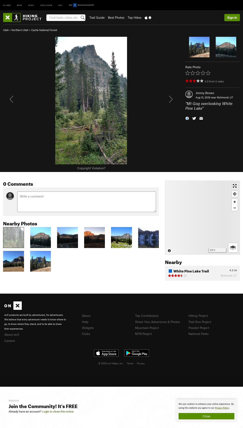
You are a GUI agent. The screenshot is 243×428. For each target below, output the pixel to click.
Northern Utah (19, 30)
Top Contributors (146, 315)
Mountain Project (147, 328)
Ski (60, 5)
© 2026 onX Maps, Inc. (110, 363)
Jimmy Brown (205, 93)
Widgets (88, 328)
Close (206, 416)
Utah (6, 30)
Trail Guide (97, 17)
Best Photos (116, 17)
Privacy (141, 363)
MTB (19, 5)
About (86, 315)
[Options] (233, 247)
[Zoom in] (235, 202)
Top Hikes (134, 17)
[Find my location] (235, 194)
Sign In (232, 17)
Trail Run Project (199, 322)
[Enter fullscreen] (235, 186)
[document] (206, 410)
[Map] (202, 217)
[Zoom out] (235, 208)
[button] (187, 117)
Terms (130, 363)
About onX (11, 334)
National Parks (198, 334)
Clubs (86, 334)
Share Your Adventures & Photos (157, 322)
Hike (31, 5)
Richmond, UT (225, 97)
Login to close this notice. (58, 411)
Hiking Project (198, 315)
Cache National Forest (44, 30)
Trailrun (46, 5)
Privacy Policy (222, 408)
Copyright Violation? (91, 168)
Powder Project (198, 328)
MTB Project (143, 334)
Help (85, 322)
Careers (9, 341)
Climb (7, 5)
